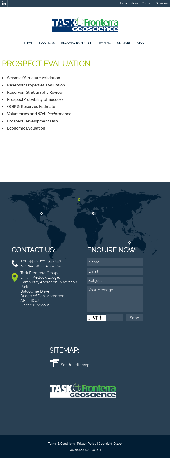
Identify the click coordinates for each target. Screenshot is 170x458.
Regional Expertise (76, 42)
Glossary (162, 3)
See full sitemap (75, 365)
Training (104, 42)
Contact (147, 3)
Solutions (47, 42)
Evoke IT (95, 450)
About (141, 42)
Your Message (115, 299)
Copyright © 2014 (110, 443)
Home (123, 3)
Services (124, 42)
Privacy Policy (86, 443)
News (134, 3)
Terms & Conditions (61, 443)
